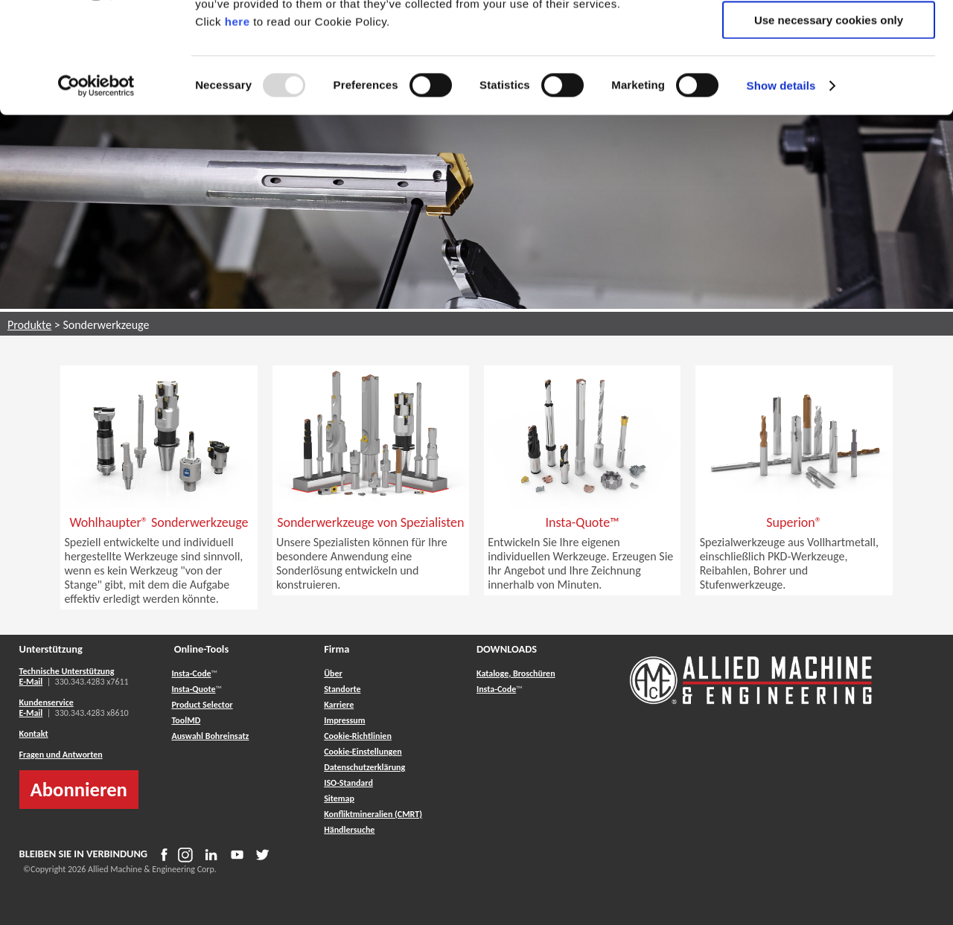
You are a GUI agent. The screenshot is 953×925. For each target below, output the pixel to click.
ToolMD (185, 720)
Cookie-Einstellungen (362, 751)
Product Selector (201, 705)
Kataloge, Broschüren (515, 673)
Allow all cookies (829, 37)
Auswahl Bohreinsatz (210, 736)
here (237, 125)
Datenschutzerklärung (364, 767)
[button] (158, 554)
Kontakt (33, 734)
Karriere (339, 705)
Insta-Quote (193, 689)
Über (333, 673)
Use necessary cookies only (828, 124)
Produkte (29, 325)
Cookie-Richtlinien (358, 736)
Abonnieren (79, 789)
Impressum (344, 720)
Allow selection (828, 80)
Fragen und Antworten (61, 754)
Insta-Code (191, 673)
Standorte (342, 689)
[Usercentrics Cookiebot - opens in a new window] (96, 190)
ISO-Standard (348, 783)
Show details (781, 189)
